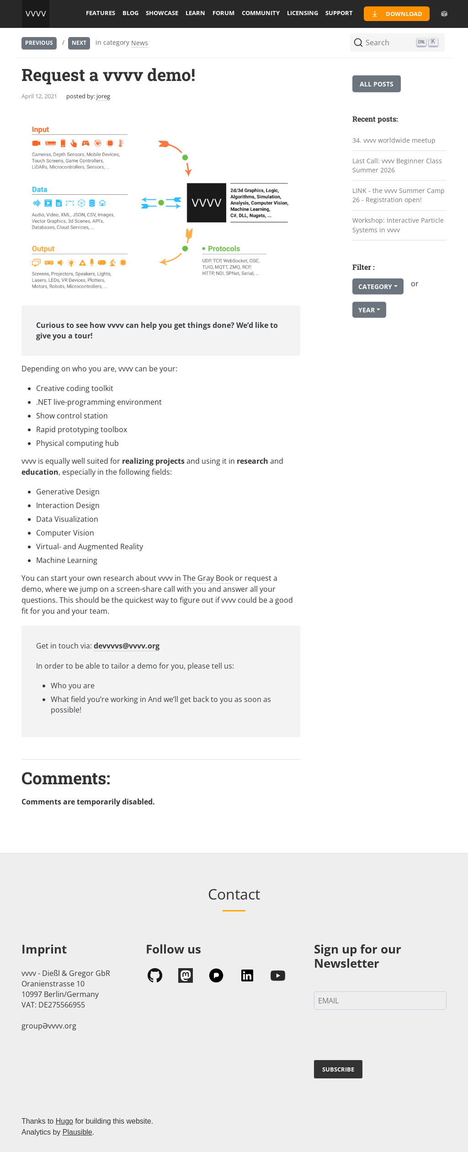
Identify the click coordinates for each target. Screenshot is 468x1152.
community (261, 13)
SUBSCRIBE (338, 1069)
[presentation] (383, 1037)
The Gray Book (208, 578)
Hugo (64, 1121)
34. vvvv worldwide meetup (394, 140)
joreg (103, 96)
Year (366, 309)
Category (375, 286)
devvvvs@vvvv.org (127, 646)
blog (130, 13)
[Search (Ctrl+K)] (397, 42)
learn (195, 13)
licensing (302, 13)
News (139, 42)
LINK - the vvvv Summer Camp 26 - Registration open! (398, 195)
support (339, 13)
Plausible (77, 1132)
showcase (162, 13)
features (100, 13)
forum (223, 13)
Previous (39, 43)
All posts (377, 84)
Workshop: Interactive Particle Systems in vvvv (398, 225)
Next (79, 43)
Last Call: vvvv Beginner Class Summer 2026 (397, 165)
